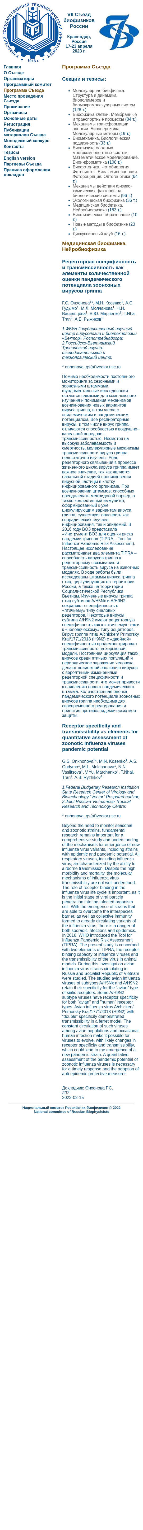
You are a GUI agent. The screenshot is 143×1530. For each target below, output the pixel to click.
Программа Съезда (24, 90)
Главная (12, 67)
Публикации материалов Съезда (25, 132)
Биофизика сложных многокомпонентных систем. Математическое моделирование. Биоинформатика (106, 155)
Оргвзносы (15, 112)
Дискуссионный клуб (93, 234)
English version (19, 158)
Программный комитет (28, 84)
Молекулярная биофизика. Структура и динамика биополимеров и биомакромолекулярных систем (104, 97)
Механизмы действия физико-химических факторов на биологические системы (102, 191)
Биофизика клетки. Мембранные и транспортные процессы (105, 116)
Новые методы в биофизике (101, 224)
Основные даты (21, 118)
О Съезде (14, 73)
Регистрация (17, 124)
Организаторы (19, 78)
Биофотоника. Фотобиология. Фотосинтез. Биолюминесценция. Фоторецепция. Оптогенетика (105, 172)
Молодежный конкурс (26, 140)
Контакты (14, 146)
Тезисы (11, 152)
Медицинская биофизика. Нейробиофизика (98, 207)
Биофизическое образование (102, 214)
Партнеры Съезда (22, 164)
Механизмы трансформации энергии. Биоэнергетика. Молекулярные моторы (100, 129)
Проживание (17, 106)
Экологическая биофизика (99, 200)
